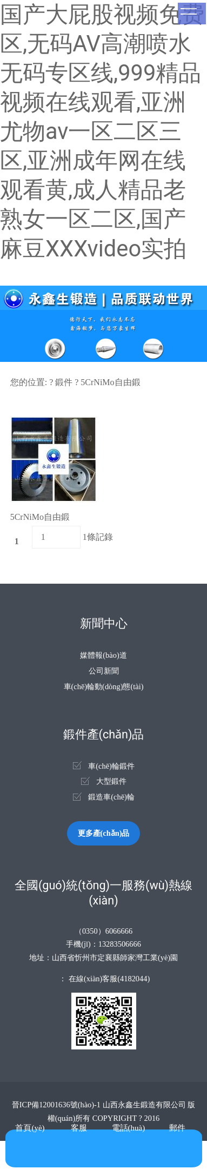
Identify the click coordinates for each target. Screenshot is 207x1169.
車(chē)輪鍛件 (111, 766)
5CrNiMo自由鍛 (110, 382)
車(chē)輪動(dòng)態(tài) (104, 686)
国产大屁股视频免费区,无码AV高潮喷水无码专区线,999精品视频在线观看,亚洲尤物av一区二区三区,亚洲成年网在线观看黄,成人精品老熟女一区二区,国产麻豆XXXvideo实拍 (102, 131)
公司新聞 (104, 670)
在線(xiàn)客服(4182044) (109, 978)
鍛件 (63, 382)
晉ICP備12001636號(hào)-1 (56, 1104)
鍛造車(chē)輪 (111, 796)
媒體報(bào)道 (103, 655)
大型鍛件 (111, 781)
